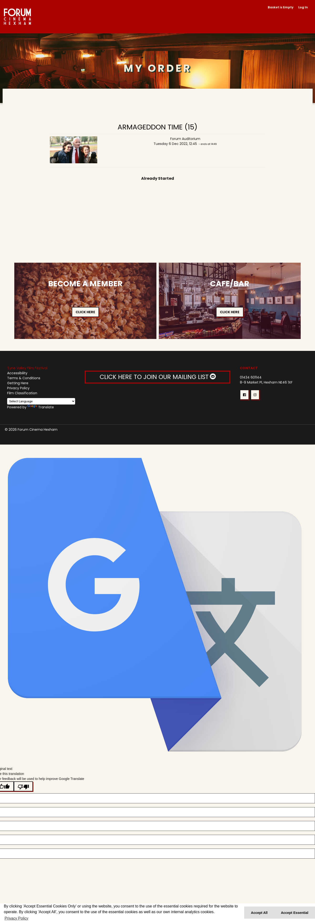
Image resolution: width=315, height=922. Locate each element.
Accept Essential (294, 913)
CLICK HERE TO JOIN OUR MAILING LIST (157, 377)
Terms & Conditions (23, 378)
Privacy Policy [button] (16, 918)
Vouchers (264, 26)
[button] (244, 395)
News (292, 26)
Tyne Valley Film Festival (27, 368)
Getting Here (17, 383)
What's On (143, 26)
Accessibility (17, 373)
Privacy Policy (18, 388)
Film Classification (22, 393)
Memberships (226, 26)
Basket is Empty (281, 7)
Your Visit (177, 26)
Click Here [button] (85, 312)
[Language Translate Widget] (41, 401)
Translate (40, 407)
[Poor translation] (23, 786)
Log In (303, 7)
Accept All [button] (259, 913)
